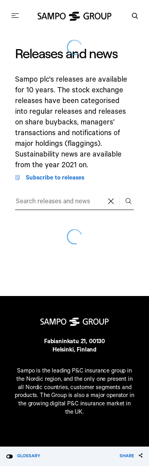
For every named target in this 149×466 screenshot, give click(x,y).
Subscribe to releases (49, 178)
